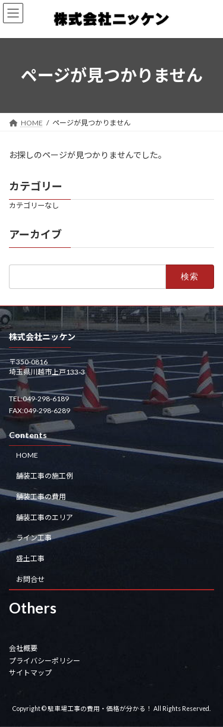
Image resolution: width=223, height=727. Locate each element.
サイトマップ (30, 672)
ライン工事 (34, 537)
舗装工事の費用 (41, 496)
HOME (27, 455)
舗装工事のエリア (44, 516)
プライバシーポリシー (44, 660)
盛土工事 (30, 558)
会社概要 (23, 648)
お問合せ (30, 579)
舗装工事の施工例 (44, 475)
